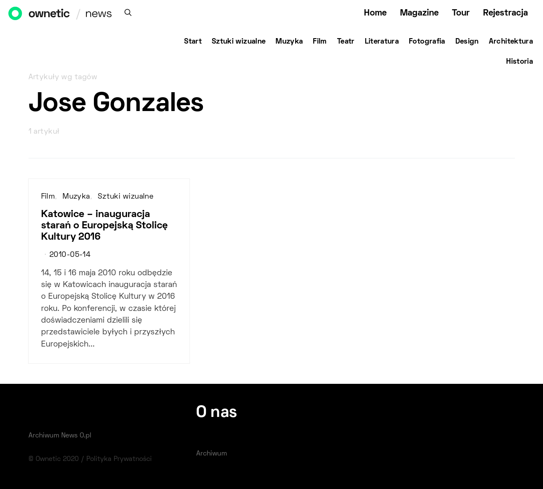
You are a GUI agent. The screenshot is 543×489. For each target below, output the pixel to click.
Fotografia (427, 42)
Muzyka (289, 42)
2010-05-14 (70, 255)
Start (193, 42)
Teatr (346, 42)
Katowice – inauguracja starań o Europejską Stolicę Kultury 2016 (104, 226)
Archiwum (211, 454)
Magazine (419, 13)
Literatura (382, 42)
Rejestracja (505, 13)
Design (467, 42)
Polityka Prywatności (119, 459)
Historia (519, 62)
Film (320, 42)
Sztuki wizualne (238, 42)
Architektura (511, 42)
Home (375, 13)
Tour (461, 13)
